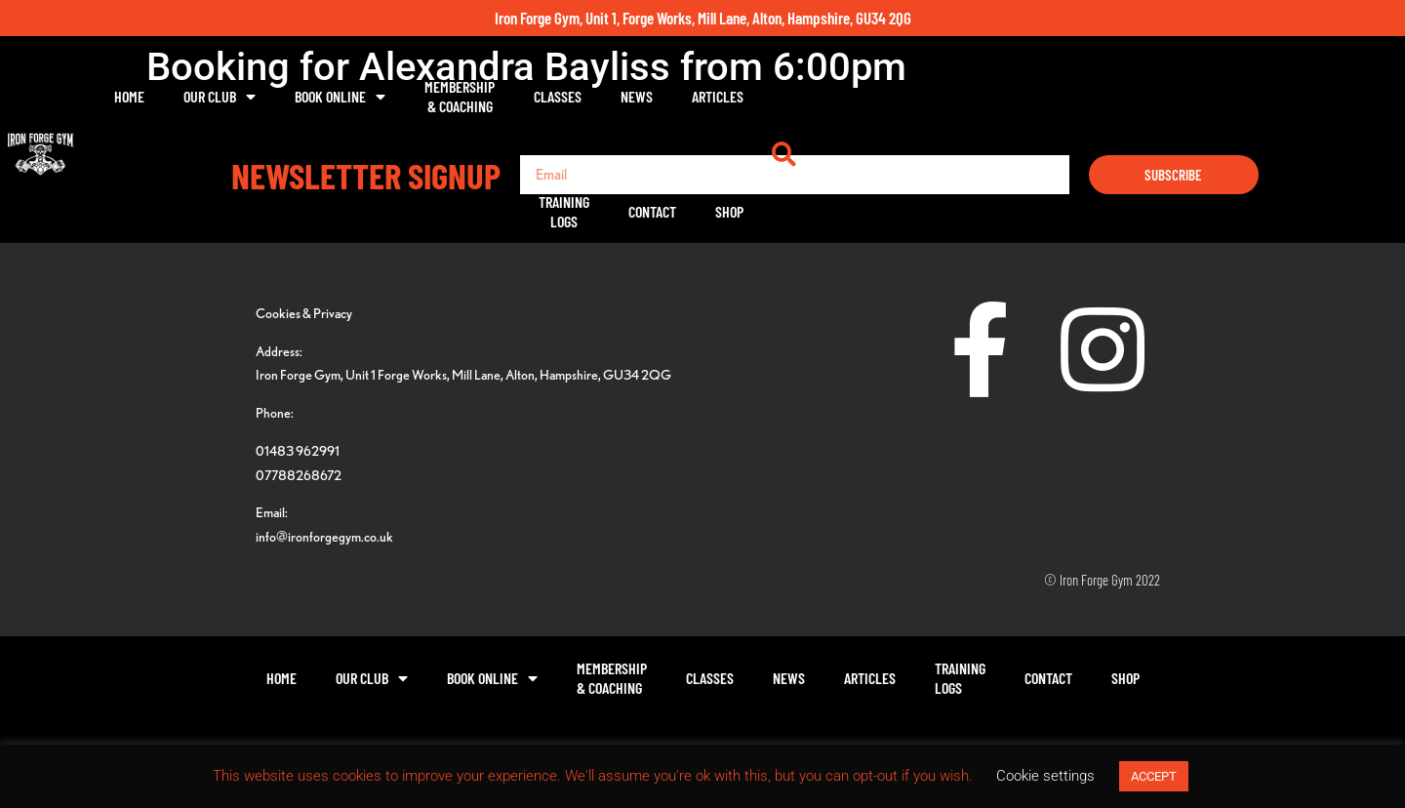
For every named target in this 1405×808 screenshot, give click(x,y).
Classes (754, 96)
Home (325, 96)
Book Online (536, 96)
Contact (1092, 96)
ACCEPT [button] (1154, 776)
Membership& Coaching (656, 96)
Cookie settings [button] (1045, 776)
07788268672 (298, 474)
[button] (1239, 96)
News (833, 96)
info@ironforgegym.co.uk (324, 536)
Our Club (416, 96)
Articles (914, 96)
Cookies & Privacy (304, 312)
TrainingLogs (1004, 96)
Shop (1169, 96)
